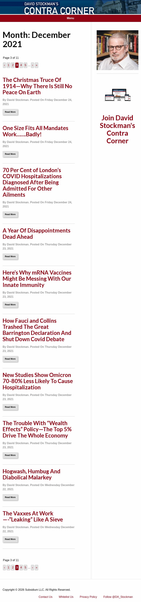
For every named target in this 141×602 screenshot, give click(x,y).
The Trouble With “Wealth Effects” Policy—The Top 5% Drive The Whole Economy (37, 429)
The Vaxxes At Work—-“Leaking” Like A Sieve (33, 516)
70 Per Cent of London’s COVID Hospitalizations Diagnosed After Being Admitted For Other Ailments (32, 182)
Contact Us (45, 596)
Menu (70, 18)
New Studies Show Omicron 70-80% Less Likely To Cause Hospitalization (38, 380)
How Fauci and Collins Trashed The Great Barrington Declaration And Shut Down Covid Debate (37, 329)
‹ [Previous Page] (4, 65)
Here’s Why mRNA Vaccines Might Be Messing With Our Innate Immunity (37, 278)
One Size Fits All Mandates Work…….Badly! (35, 131)
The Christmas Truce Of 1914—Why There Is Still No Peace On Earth (37, 85)
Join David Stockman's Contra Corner (117, 129)
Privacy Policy (88, 596)
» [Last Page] (36, 65)
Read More (10, 112)
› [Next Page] (32, 65)
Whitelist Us (66, 596)
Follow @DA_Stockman (118, 596)
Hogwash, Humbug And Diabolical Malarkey (31, 474)
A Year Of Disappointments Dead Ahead (36, 233)
